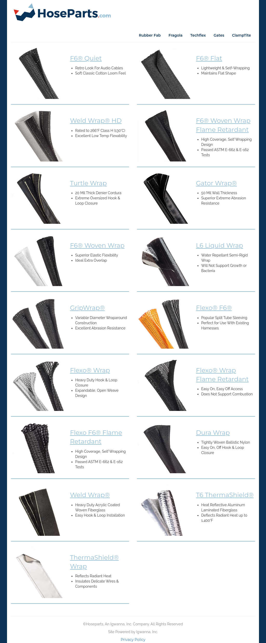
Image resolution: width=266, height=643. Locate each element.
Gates (219, 35)
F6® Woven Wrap (97, 245)
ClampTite (241, 35)
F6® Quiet (86, 58)
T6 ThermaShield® (225, 495)
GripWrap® (87, 308)
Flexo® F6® (214, 308)
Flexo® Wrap (90, 370)
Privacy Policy (133, 639)
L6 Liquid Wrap (219, 245)
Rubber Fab (150, 35)
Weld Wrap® (90, 495)
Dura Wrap (213, 432)
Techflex (198, 35)
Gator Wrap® (216, 183)
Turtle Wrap (88, 183)
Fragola (176, 35)
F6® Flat (209, 58)
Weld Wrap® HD (96, 120)
